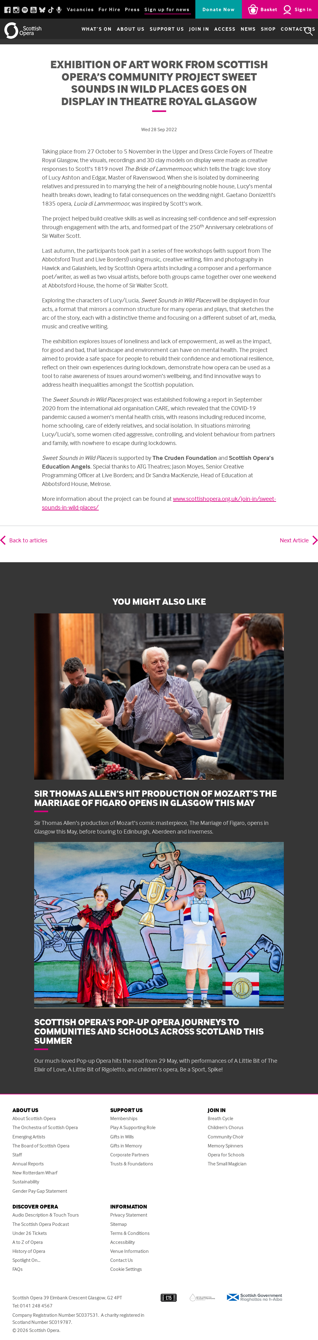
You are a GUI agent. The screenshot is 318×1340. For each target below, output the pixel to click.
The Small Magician (227, 1164)
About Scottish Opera (34, 1118)
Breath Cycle (220, 1118)
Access (209, 31)
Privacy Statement (128, 1215)
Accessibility (122, 1242)
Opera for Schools (226, 1155)
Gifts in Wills (122, 1137)
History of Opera (28, 1251)
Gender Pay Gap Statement (39, 1191)
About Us (115, 31)
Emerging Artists (28, 1137)
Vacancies (80, 9)
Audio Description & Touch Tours (45, 1215)
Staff (17, 1155)
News (232, 31)
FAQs (17, 1269)
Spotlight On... (26, 1260)
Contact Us (282, 31)
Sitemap (118, 1224)
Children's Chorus (225, 1127)
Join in (183, 31)
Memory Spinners (225, 1146)
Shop (252, 31)
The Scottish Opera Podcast (40, 1224)
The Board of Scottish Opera (41, 1146)
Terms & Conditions (130, 1233)
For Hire (109, 9)
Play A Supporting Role (133, 1127)
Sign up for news (167, 9)
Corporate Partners (129, 1155)
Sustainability (25, 1182)
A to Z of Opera (27, 1242)
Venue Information (129, 1251)
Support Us (151, 31)
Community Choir (225, 1137)
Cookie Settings (126, 1269)
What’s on (81, 31)
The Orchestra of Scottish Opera (45, 1127)
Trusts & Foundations (131, 1164)
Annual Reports (28, 1164)
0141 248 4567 (36, 1305)
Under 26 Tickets (29, 1233)
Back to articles (28, 540)
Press (132, 9)
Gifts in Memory (126, 1146)
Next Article (294, 540)
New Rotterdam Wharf (34, 1173)
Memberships (124, 1118)
